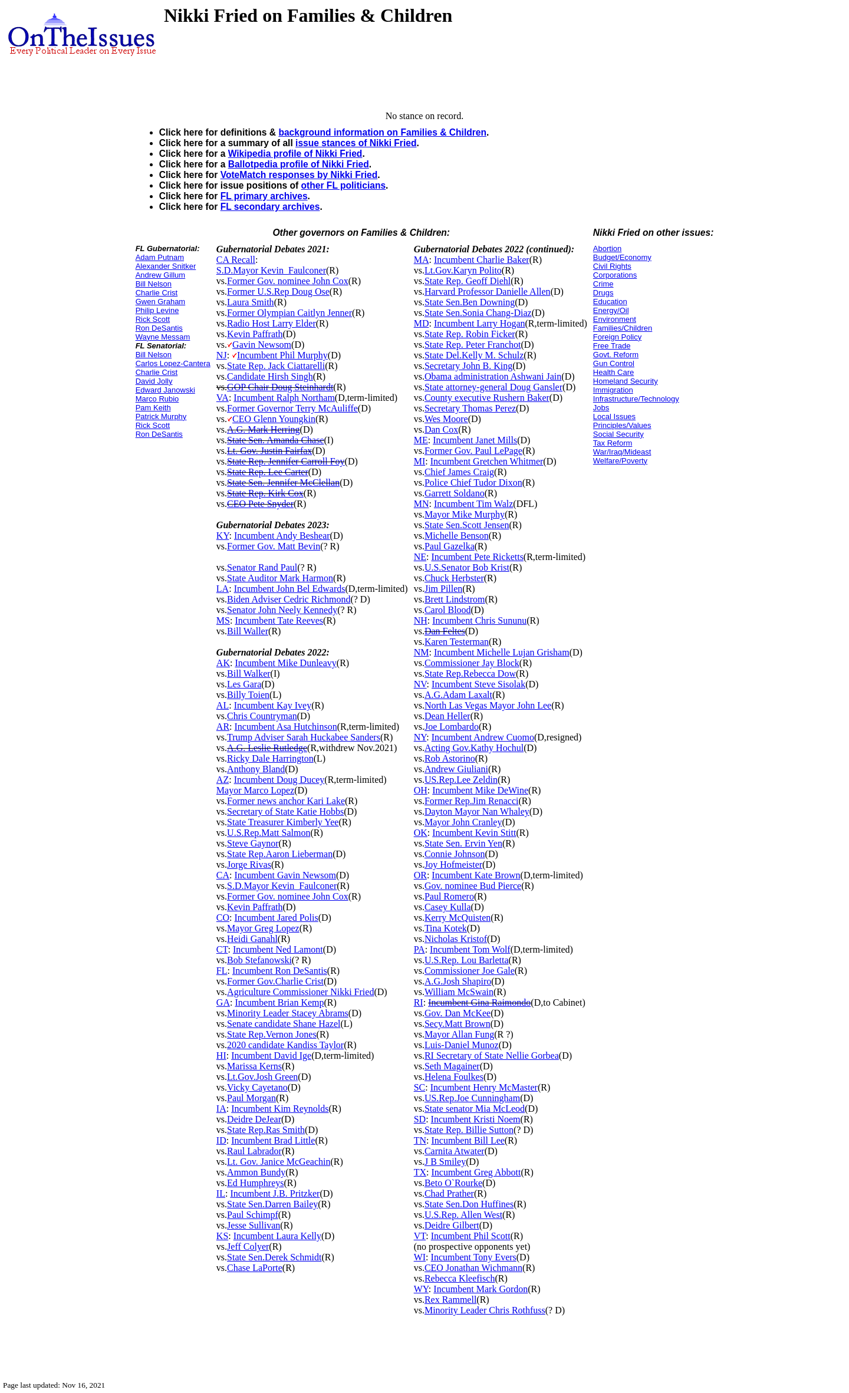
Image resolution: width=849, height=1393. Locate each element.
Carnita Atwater (454, 1151)
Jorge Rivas (249, 864)
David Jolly (154, 381)
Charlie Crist (157, 292)
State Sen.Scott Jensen (466, 525)
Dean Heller (447, 716)
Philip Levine (157, 310)
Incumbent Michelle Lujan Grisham (502, 652)
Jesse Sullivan (253, 1225)
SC (420, 1087)
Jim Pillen (443, 589)
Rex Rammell (450, 1300)
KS (222, 1236)
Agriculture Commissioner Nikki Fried (300, 992)
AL (222, 705)
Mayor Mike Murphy (464, 514)
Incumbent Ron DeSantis (279, 971)
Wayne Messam (163, 336)
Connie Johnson (454, 854)
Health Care (613, 372)
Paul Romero (449, 896)
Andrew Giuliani (456, 769)
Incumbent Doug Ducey (279, 780)
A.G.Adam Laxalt (458, 695)
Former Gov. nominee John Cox (287, 281)
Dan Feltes (444, 631)
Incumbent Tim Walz (473, 504)
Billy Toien (248, 695)
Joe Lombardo (451, 727)
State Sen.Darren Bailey (272, 1204)
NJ (221, 355)
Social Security (618, 434)
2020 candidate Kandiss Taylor (285, 1045)
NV (420, 684)
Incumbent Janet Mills (475, 440)
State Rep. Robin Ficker (469, 334)
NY (420, 737)
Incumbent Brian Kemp (279, 1002)
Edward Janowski (165, 390)
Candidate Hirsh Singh (270, 376)
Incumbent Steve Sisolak (478, 684)
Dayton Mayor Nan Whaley (476, 811)
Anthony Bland (256, 769)
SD (420, 1119)
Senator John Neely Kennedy (282, 610)
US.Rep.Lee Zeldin (461, 780)
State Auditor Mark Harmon (280, 578)
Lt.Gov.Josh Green (262, 1077)
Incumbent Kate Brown (476, 875)
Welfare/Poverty (620, 460)
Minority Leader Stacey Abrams (287, 1013)
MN (421, 504)
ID (221, 1140)
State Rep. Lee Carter (267, 472)
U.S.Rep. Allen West (463, 1215)
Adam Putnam (160, 257)
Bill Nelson (154, 283)
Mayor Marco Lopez (255, 790)
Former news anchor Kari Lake (286, 801)
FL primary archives (264, 196)
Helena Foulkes (453, 1077)
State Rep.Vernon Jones (272, 1034)
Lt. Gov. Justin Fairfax (269, 451)
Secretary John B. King (468, 366)
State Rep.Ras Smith (266, 1130)
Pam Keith (153, 407)
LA (222, 589)
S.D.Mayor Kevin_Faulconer (271, 270)
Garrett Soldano (454, 493)
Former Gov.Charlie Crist (275, 981)
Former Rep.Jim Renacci (471, 801)
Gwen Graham (161, 301)
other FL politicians (343, 185)
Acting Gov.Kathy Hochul (474, 748)
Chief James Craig (459, 472)
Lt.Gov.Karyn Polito (463, 270)
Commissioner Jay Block (471, 663)
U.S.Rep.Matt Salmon (268, 833)
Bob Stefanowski (259, 960)
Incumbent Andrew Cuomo (483, 737)
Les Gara (244, 684)
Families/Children (622, 328)
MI (420, 461)
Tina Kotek (445, 928)
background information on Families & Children (382, 132)
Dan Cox (441, 429)
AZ (222, 780)
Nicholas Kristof (455, 939)
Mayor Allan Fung (459, 1034)
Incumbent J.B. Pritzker (275, 1193)
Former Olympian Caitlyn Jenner (289, 313)
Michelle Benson (456, 536)
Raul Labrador (254, 1151)
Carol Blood (447, 610)
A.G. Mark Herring (263, 429)
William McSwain (458, 992)
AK (223, 663)
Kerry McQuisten (457, 918)
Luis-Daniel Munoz (461, 1045)
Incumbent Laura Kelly (277, 1236)
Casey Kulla (447, 907)
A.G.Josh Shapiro (457, 981)
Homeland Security (625, 381)
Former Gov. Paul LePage (473, 451)
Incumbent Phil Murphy (282, 355)
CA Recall (235, 260)
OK (420, 833)
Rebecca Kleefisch (459, 1278)
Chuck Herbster (454, 578)
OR (420, 875)
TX (420, 1172)
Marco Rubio (157, 398)
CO (222, 918)
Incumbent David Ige (271, 1055)
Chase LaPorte (254, 1268)
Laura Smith (250, 302)
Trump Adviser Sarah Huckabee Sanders (303, 737)
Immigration (613, 390)
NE (420, 557)
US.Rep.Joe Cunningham (472, 1098)
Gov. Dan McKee (457, 1013)
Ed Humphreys (255, 1183)
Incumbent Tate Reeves (279, 620)
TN (420, 1140)
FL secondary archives (270, 207)
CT (222, 949)
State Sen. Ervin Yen (463, 843)
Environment (614, 319)
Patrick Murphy (161, 416)
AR (222, 727)
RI (418, 1002)
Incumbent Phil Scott (471, 1236)
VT (420, 1236)
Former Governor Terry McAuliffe (292, 408)
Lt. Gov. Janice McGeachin (278, 1162)
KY (222, 536)
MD (421, 323)
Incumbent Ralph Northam (284, 398)
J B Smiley (445, 1162)
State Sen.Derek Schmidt (274, 1257)
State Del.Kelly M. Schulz (474, 355)
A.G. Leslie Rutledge (267, 748)
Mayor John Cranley (463, 822)
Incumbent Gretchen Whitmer (487, 461)
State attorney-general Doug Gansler (493, 387)
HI (221, 1055)
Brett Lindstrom (454, 599)
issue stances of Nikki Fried (355, 143)
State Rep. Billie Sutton (469, 1130)
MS (223, 620)
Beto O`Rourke (453, 1183)
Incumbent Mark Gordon (480, 1289)
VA (222, 398)
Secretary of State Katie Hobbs (285, 811)
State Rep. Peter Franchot (472, 345)
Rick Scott (153, 319)
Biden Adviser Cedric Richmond (288, 599)
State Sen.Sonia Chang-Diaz (478, 313)
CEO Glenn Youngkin (273, 419)
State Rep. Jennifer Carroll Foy (286, 461)
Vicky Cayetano (257, 1087)
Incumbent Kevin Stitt (474, 833)
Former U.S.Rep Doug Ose (278, 291)
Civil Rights (612, 266)
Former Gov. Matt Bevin (273, 546)
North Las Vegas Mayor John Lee (487, 705)
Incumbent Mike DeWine (480, 790)
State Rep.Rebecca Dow (470, 673)
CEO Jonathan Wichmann (473, 1268)
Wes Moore (446, 419)
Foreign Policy (617, 336)
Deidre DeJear (254, 1119)
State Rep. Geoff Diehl (467, 281)
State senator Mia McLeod (474, 1109)
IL (220, 1193)
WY (421, 1289)
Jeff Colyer (248, 1246)
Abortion (607, 248)
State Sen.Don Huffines (469, 1204)
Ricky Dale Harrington (270, 758)
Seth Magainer (452, 1066)
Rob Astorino (449, 758)
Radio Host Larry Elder (271, 323)
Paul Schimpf (252, 1215)
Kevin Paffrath (254, 334)
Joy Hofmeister (453, 864)
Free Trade (612, 345)
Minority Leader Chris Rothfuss (484, 1310)
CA (222, 875)
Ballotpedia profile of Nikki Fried (298, 164)
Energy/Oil (611, 310)
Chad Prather (449, 1193)
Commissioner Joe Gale (469, 971)
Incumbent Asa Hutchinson (286, 727)
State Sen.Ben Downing (469, 302)
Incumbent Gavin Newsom (285, 875)
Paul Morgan (251, 1098)
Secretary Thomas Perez (470, 408)
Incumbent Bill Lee (467, 1140)
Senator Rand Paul (262, 567)
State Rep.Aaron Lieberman (280, 854)
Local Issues (614, 416)
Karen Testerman (456, 642)
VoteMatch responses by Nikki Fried (299, 175)
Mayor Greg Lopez (263, 928)
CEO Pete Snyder (260, 504)
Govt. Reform (616, 354)
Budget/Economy (622, 257)
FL (222, 971)
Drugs (603, 292)
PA (419, 949)
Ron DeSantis (159, 328)
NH (420, 620)
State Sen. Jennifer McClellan (283, 482)
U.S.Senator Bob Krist (466, 567)
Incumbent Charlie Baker (481, 260)
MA (421, 260)
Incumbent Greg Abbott (476, 1172)
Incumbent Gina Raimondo (479, 1002)
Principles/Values (622, 425)
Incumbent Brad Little (273, 1140)
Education (610, 301)
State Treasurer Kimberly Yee (282, 822)
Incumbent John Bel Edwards (289, 589)
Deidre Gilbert (451, 1225)
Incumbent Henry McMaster (484, 1087)
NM (421, 652)
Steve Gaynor (253, 843)
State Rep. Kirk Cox (265, 493)
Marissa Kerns (254, 1066)
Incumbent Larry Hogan (479, 323)
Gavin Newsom (261, 345)
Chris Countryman (262, 716)
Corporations (615, 275)
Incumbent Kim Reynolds (279, 1109)
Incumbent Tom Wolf (470, 949)
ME (421, 440)
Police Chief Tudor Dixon (473, 482)
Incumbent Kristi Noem (476, 1119)
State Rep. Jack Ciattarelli (276, 366)
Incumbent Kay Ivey (273, 705)
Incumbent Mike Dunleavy (285, 663)
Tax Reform (612, 443)
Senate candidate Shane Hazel (283, 1024)
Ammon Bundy (256, 1172)
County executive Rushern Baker (486, 398)
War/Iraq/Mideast (622, 451)
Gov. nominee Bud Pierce (472, 886)
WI (420, 1257)
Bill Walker (249, 673)
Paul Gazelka (449, 546)
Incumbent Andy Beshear (282, 536)
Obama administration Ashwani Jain (492, 376)
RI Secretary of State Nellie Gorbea (491, 1055)
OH (420, 790)
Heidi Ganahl (252, 939)
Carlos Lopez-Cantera (173, 363)
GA (223, 1002)
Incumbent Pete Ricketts (477, 557)
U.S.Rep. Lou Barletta (466, 960)
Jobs (601, 407)
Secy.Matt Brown (457, 1024)
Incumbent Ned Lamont (278, 949)
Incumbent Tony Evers (473, 1257)
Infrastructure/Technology (636, 398)
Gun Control (613, 363)
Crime (603, 283)
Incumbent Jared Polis (276, 918)
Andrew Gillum (161, 275)
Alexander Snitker (166, 266)
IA (221, 1109)
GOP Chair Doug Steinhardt (280, 387)
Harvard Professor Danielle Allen (487, 291)
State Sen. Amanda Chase (275, 440)
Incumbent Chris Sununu (479, 620)
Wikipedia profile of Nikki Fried (295, 154)
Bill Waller (247, 631)
